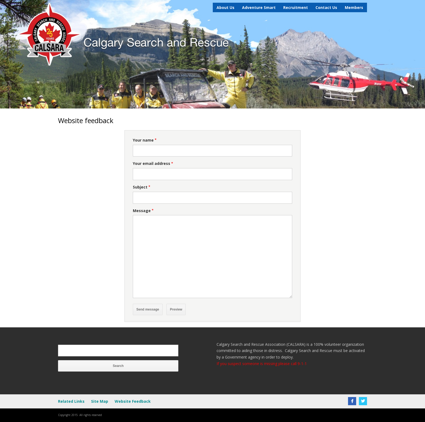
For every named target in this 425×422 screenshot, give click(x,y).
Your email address (151, 163)
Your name (143, 140)
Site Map (99, 401)
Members (354, 7)
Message (142, 210)
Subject (140, 187)
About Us (225, 7)
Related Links (71, 401)
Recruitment (295, 7)
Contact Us (326, 7)
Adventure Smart (259, 7)
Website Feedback (133, 401)
